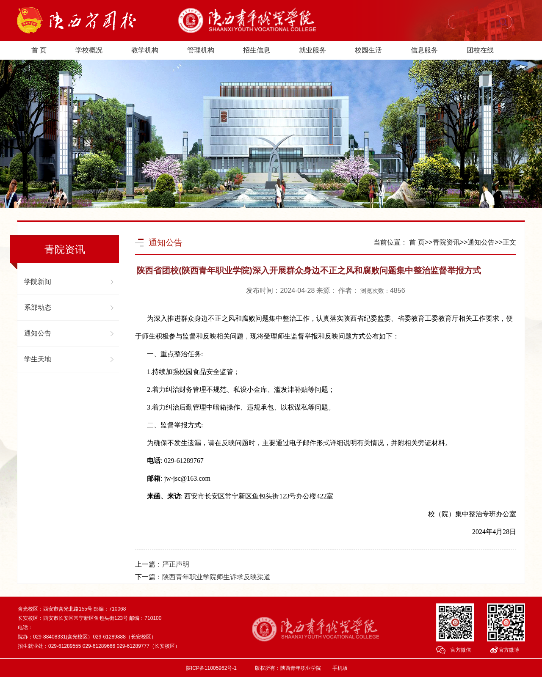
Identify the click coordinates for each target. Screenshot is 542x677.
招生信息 (256, 50)
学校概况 (88, 50)
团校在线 (480, 50)
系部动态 (37, 307)
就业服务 (312, 50)
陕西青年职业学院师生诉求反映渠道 (216, 577)
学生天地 (37, 359)
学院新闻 (37, 281)
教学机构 (144, 50)
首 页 (39, 50)
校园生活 (368, 50)
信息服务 (424, 50)
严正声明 (175, 564)
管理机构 (200, 50)
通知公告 (37, 333)
